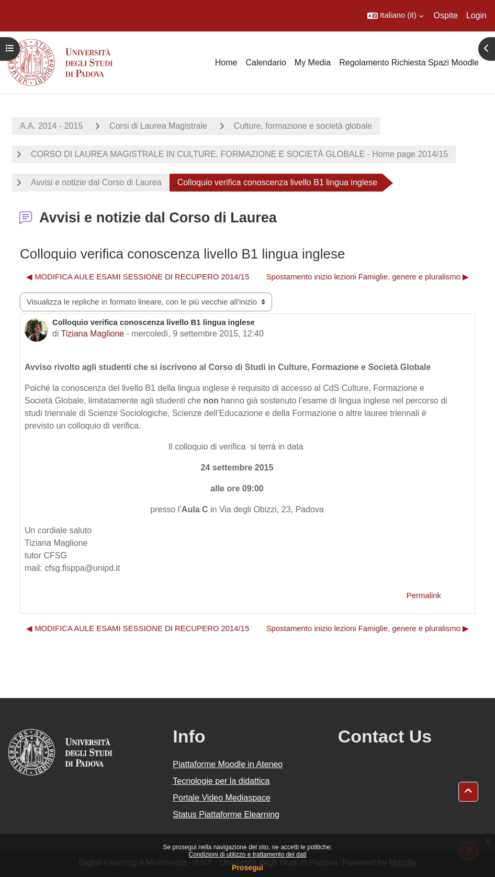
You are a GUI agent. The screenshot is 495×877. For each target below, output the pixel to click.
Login (476, 15)
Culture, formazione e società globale (303, 125)
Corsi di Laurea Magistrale (158, 125)
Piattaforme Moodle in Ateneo (228, 764)
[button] (395, 15)
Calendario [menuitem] (265, 62)
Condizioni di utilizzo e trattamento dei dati (248, 854)
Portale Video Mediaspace (222, 797)
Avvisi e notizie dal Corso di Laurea (96, 182)
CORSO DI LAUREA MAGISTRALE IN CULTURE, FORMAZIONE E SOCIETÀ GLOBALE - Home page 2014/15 (239, 154)
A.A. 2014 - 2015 (51, 125)
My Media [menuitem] (313, 62)
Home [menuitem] (226, 62)
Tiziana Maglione (92, 333)
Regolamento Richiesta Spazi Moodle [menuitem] (409, 62)
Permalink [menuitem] (424, 595)
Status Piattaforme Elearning (226, 814)
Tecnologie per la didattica (221, 781)
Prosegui (247, 867)
